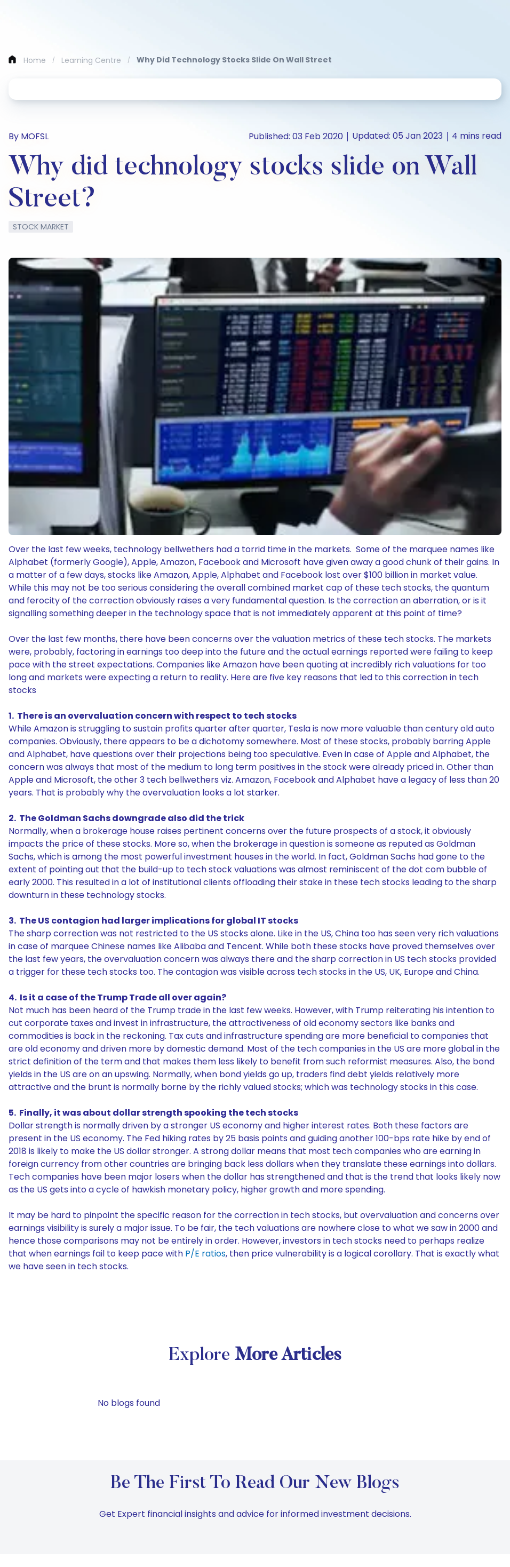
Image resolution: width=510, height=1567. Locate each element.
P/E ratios (205, 1253)
